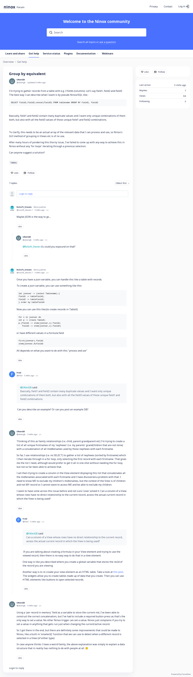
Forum (20, 7)
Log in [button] (181, 6)
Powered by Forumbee (181, 674)
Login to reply (26, 193)
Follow (31, 172)
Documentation (86, 53)
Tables (13, 162)
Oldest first (121, 183)
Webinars (107, 53)
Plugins (68, 53)
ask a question (107, 42)
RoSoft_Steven (24, 207)
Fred (19, 372)
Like (16, 172)
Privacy (154, 6)
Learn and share (15, 53)
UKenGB (21, 79)
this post (118, 572)
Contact (168, 6)
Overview (8, 61)
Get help (34, 53)
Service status (51, 53)
